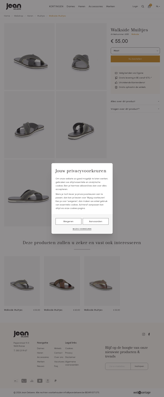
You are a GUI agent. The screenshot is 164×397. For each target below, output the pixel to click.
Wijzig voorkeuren (82, 229)
